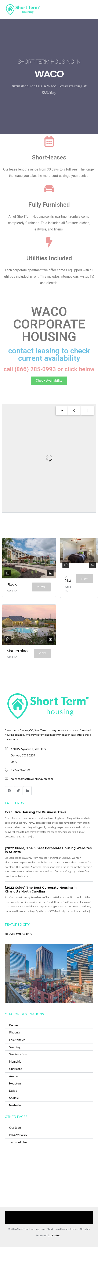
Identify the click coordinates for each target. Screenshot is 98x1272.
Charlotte (15, 1068)
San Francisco (18, 1054)
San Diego (15, 1047)
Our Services (30, 1214)
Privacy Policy (18, 1135)
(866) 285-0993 (55, 1220)
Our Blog (15, 1127)
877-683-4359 (20, 770)
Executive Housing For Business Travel (36, 812)
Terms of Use (18, 1142)
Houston (15, 1083)
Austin (13, 1076)
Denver (14, 1025)
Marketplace (18, 651)
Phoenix (14, 1032)
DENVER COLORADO (18, 934)
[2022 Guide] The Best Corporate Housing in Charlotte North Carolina (41, 889)
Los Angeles (17, 1040)
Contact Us (35, 1220)
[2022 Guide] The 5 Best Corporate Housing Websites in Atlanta (48, 850)
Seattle (14, 1098)
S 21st (68, 578)
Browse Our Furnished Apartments (63, 1214)
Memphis (15, 1061)
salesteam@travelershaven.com (32, 778)
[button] (49, 381)
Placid (12, 584)
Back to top (54, 1235)
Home (14, 1214)
